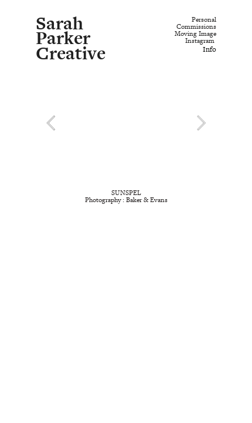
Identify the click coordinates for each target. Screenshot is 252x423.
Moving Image (195, 34)
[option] (126, 122)
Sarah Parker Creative (70, 39)
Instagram (199, 41)
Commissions (196, 27)
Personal (204, 20)
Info (209, 49)
